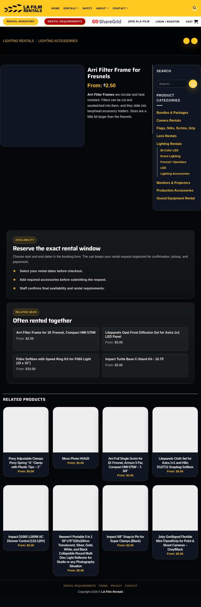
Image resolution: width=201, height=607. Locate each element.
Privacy (116, 585)
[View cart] (192, 21)
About (102, 8)
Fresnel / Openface (173, 162)
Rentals (70, 8)
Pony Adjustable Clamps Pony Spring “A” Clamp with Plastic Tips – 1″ (26, 463)
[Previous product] (194, 41)
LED (163, 167)
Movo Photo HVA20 (75, 458)
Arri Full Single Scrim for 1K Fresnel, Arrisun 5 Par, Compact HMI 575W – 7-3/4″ (125, 465)
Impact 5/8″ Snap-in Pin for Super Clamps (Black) (125, 539)
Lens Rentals (167, 136)
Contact (121, 8)
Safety (87, 8)
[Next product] (186, 41)
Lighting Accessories (58, 41)
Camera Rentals (169, 120)
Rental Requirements (80, 585)
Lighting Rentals (18, 41)
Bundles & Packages (172, 112)
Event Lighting (170, 156)
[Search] (194, 8)
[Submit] (193, 84)
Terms (103, 585)
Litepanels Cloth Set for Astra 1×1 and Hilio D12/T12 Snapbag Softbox (175, 463)
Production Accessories (175, 190)
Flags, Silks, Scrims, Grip (176, 128)
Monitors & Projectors (173, 183)
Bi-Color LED (169, 150)
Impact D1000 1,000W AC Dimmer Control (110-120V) (26, 539)
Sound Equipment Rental (176, 198)
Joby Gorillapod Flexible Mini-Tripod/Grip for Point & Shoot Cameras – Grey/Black (175, 543)
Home (55, 8)
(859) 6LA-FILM (138, 21)
